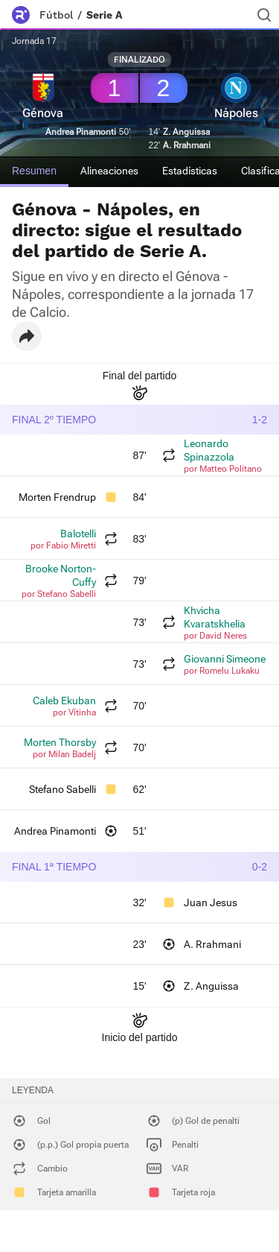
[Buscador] (264, 15)
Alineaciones (109, 171)
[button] (27, 336)
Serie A (104, 15)
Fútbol (56, 15)
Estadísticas (189, 171)
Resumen (34, 171)
